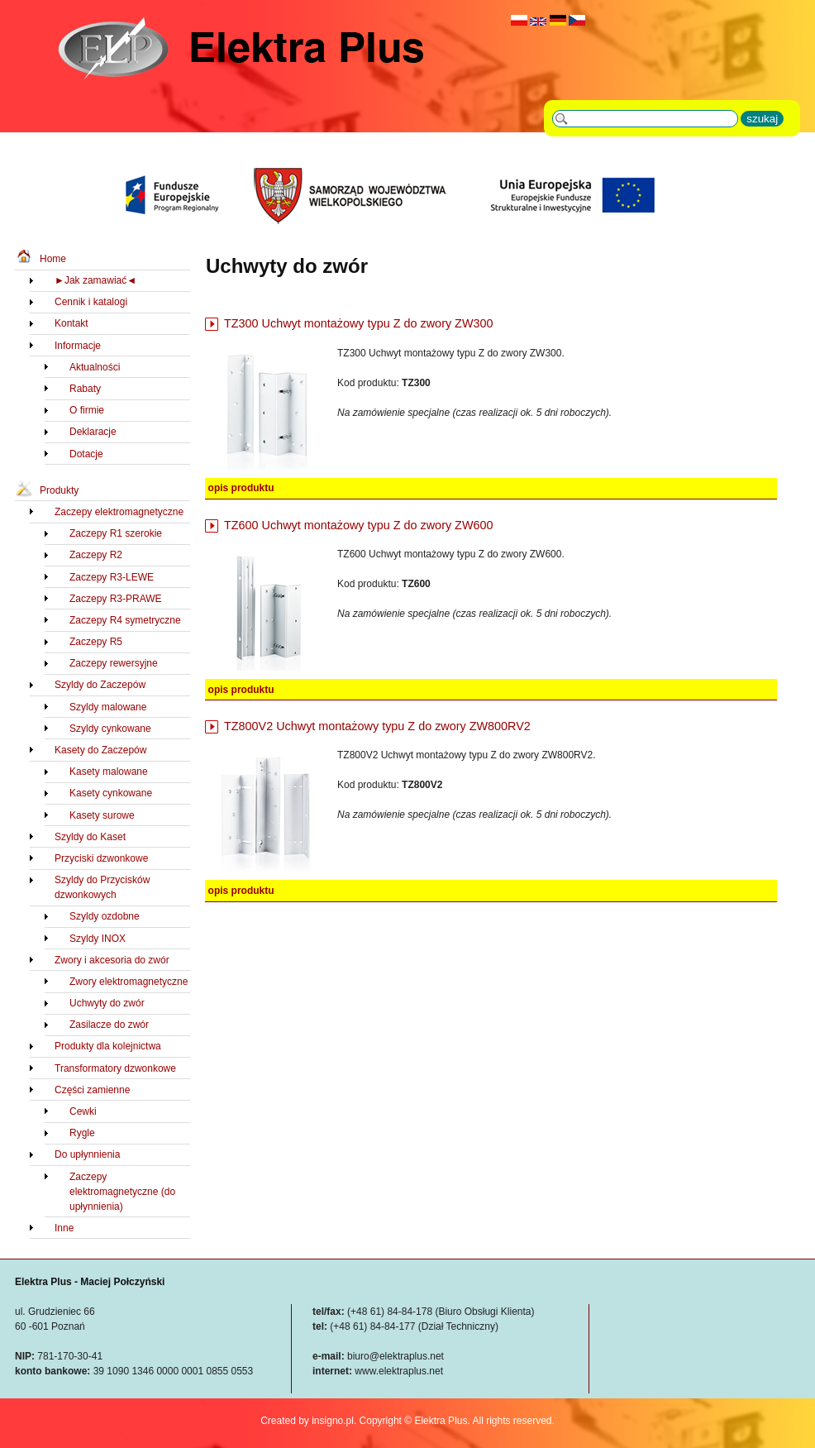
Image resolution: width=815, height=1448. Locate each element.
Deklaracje (93, 431)
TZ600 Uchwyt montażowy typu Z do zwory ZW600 (358, 525)
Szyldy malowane (107, 707)
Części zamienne (92, 1090)
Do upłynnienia (87, 1154)
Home (53, 259)
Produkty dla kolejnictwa (108, 1046)
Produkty (59, 490)
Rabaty (85, 388)
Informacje (78, 345)
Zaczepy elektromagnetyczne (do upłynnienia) (122, 1191)
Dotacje (86, 454)
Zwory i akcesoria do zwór (112, 960)
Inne (64, 1228)
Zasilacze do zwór (109, 1024)
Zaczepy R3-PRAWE (115, 599)
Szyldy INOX (97, 938)
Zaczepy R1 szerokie (115, 533)
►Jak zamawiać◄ (95, 280)
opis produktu (241, 488)
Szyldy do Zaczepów (100, 685)
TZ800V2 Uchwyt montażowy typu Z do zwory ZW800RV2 (377, 726)
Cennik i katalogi (91, 302)
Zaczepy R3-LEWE (111, 577)
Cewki (83, 1111)
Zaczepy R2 (95, 555)
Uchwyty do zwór (107, 1003)
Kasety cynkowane (110, 793)
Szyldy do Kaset (90, 837)
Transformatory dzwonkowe (115, 1068)
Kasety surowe (102, 815)
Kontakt (71, 323)
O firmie (86, 410)
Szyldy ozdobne (104, 916)
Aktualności (94, 367)
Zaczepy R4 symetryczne (125, 620)
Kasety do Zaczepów (100, 750)
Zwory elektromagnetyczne (128, 981)
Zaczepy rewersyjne (113, 663)
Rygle (82, 1133)
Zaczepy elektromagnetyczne (119, 512)
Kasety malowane (108, 771)
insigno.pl (333, 1420)
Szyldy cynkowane (110, 728)
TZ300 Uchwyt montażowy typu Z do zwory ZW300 (358, 323)
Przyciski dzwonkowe (101, 858)
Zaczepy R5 (95, 642)
